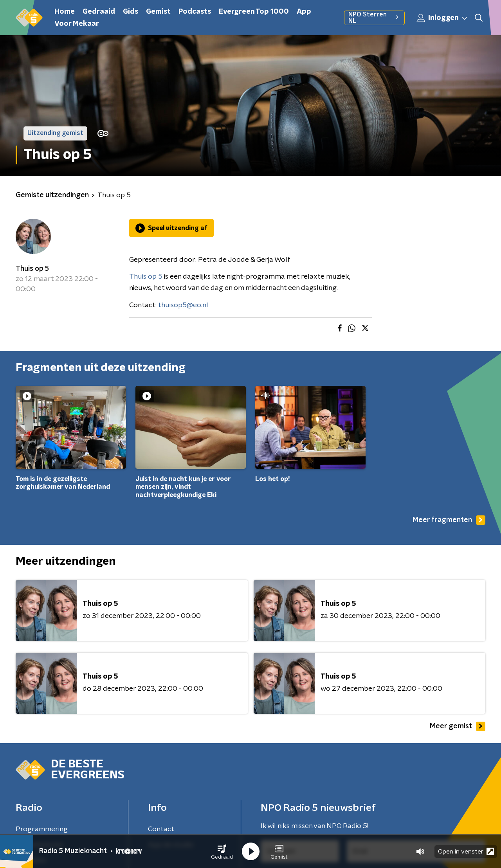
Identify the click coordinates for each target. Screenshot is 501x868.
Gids (130, 11)
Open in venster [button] (466, 851)
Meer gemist (457, 726)
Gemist (158, 11)
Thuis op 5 (32, 268)
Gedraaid (99, 11)
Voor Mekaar (76, 23)
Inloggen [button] (442, 18)
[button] (221, 851)
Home (64, 11)
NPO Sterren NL (374, 17)
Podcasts (194, 11)
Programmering (42, 829)
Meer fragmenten (449, 520)
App (304, 11)
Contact (161, 829)
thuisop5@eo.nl (183, 305)
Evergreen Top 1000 (254, 11)
